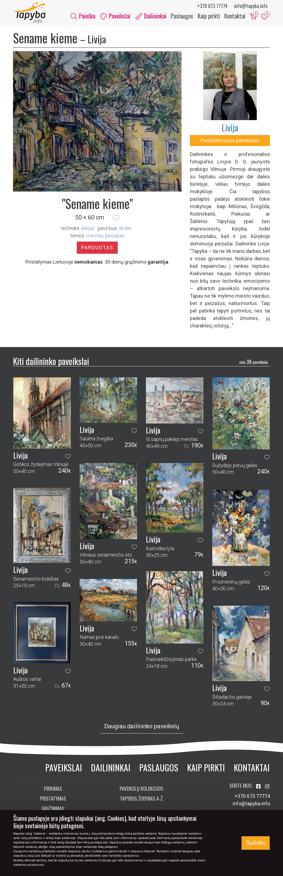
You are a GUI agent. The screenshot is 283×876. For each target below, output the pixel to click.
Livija (230, 127)
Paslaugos (182, 16)
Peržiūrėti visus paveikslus (230, 141)
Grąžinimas (52, 809)
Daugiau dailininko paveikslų (141, 727)
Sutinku (255, 842)
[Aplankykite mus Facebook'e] (259, 787)
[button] (116, 218)
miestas (94, 236)
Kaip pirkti (209, 16)
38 (253, 362)
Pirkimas (53, 789)
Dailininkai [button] (150, 16)
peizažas (114, 236)
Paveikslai (63, 767)
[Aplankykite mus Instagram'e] (267, 787)
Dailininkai (110, 767)
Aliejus (88, 229)
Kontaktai (234, 16)
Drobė (125, 229)
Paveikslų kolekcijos (141, 789)
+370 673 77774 (212, 5)
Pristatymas (53, 799)
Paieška (82, 16)
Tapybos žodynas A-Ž (141, 799)
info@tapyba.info (251, 5)
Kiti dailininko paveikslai (51, 361)
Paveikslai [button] (115, 16)
